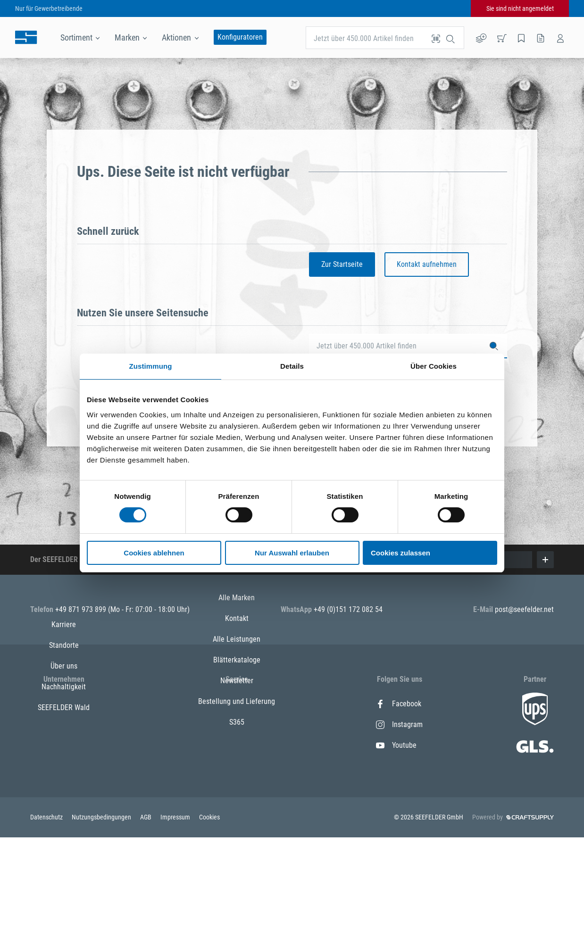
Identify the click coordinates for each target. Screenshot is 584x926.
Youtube (396, 745)
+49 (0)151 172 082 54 (348, 609)
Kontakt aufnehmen (427, 264)
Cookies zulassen (400, 553)
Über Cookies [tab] (433, 366)
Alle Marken (236, 703)
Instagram (399, 724)
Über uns (63, 745)
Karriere (63, 703)
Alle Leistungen (236, 745)
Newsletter (236, 786)
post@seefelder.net (524, 609)
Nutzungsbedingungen (102, 905)
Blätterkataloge (236, 765)
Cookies (209, 905)
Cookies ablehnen (154, 553)
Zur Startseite (342, 264)
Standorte (64, 724)
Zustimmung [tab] (150, 366)
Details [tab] (292, 366)
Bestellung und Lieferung (236, 807)
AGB (146, 905)
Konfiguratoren (240, 37)
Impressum (176, 905)
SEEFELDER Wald (64, 786)
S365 (236, 828)
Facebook (398, 703)
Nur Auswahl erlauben (292, 553)
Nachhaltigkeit (64, 765)
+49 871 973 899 (81, 609)
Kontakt (237, 724)
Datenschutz (47, 905)
